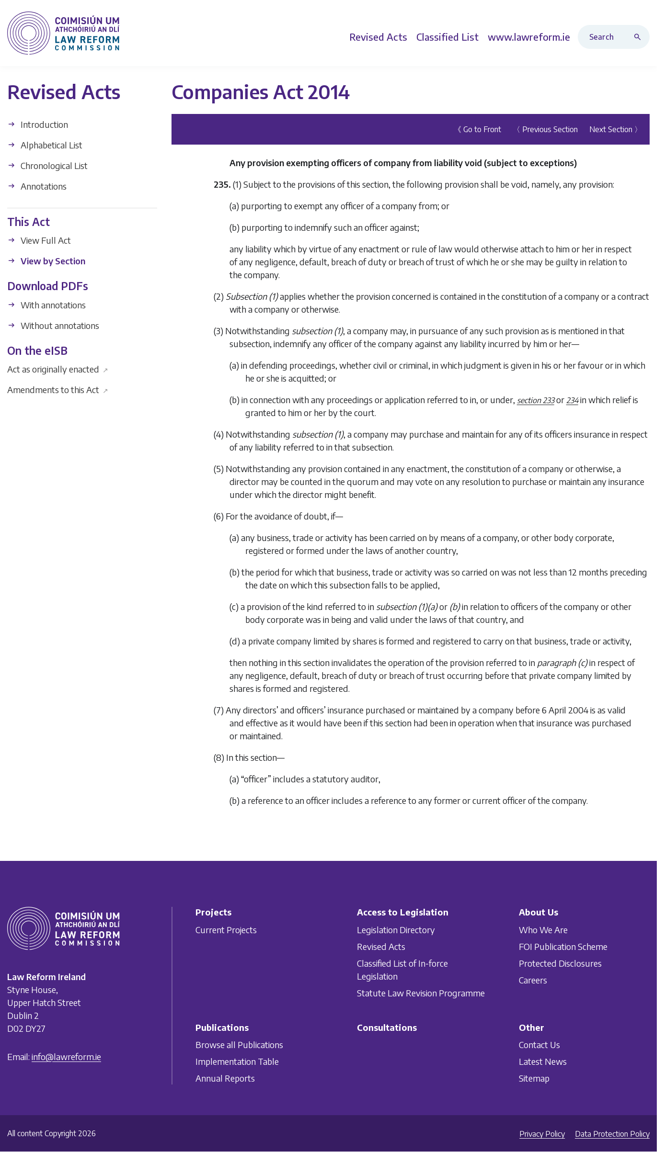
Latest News (543, 1061)
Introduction (37, 123)
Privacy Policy (542, 1134)
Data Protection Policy (612, 1134)
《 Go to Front (477, 129)
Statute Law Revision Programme (421, 992)
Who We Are (543, 929)
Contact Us (539, 1044)
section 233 (535, 400)
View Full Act (39, 240)
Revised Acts (381, 946)
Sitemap (534, 1078)
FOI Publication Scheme (563, 946)
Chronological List (47, 164)
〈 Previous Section (545, 129)
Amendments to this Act (57, 389)
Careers (533, 979)
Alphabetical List (44, 144)
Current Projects (226, 929)
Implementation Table (237, 1061)
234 (572, 400)
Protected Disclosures (560, 963)
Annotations (37, 185)
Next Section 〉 (615, 129)
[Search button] (640, 37)
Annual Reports (225, 1078)
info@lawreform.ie (66, 1056)
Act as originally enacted (57, 368)
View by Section (46, 260)
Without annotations (53, 324)
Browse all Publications (239, 1044)
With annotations (46, 304)
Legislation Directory (396, 929)
